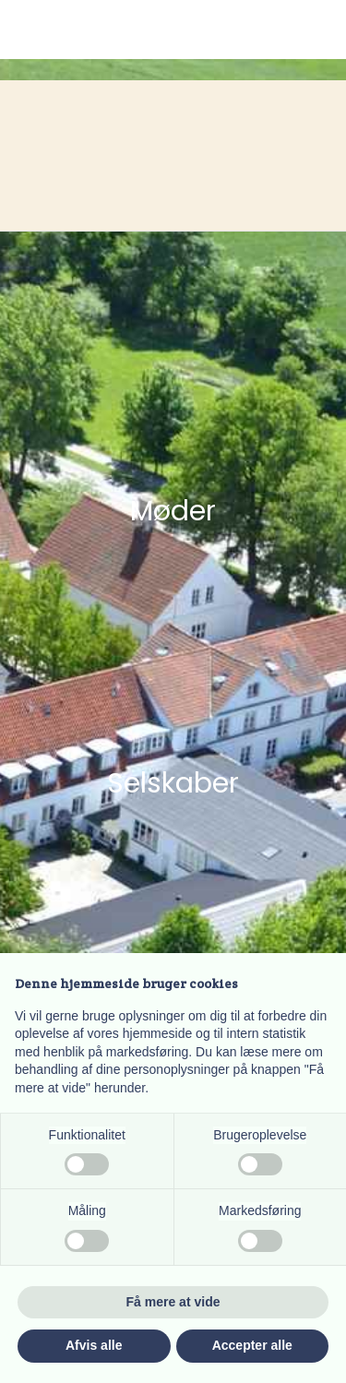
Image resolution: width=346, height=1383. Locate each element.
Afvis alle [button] (94, 1345)
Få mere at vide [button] (173, 1301)
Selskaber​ (173, 783)
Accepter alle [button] (252, 1345)
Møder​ (173, 511)
